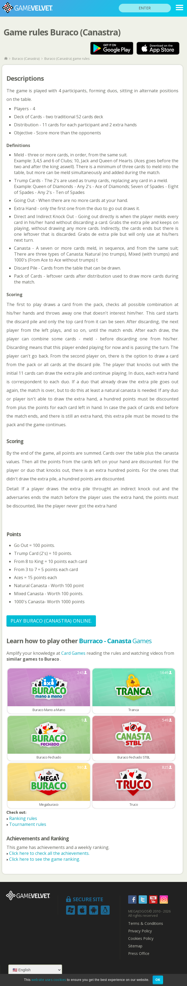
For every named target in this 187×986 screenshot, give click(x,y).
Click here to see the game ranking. (44, 859)
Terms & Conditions (145, 923)
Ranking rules (23, 818)
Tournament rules (27, 824)
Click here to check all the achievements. (49, 853)
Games (115, 640)
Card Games (74, 653)
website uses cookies (48, 979)
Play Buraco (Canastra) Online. (51, 620)
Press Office (138, 953)
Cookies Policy (140, 938)
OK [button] (157, 979)
